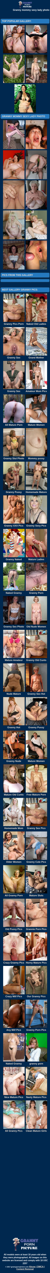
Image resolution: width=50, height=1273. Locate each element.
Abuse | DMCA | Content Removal (30, 1268)
